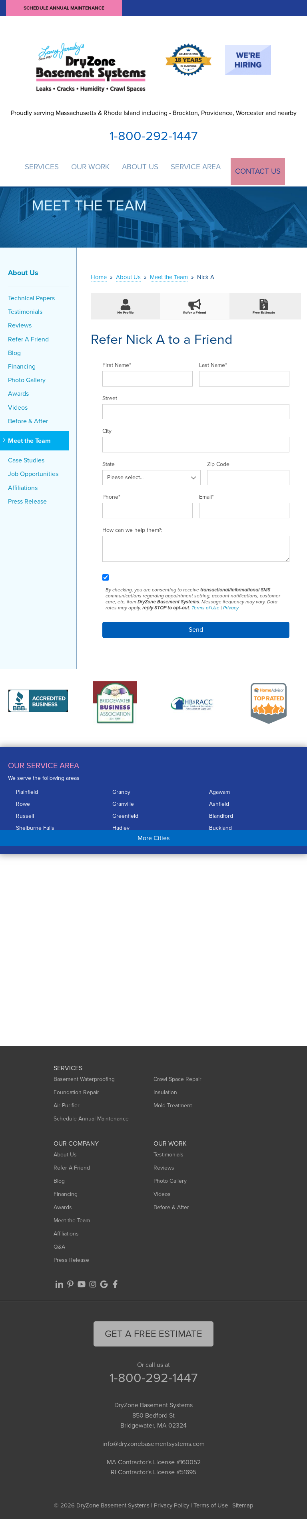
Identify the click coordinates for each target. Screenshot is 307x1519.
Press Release (27, 499)
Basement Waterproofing (84, 1077)
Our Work (90, 169)
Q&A (59, 1244)
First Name (116, 363)
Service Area (201, 169)
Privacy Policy (171, 1503)
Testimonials (25, 309)
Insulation (165, 1090)
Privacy (231, 605)
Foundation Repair (76, 1090)
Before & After (28, 418)
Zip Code (218, 462)
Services (39, 169)
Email (206, 495)
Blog (14, 350)
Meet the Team (29, 438)
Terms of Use (205, 605)
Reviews (20, 323)
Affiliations (23, 485)
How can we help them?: (132, 528)
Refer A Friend (28, 337)
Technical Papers (31, 295)
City (107, 429)
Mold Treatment (173, 1103)
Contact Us (263, 169)
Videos (18, 405)
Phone (111, 495)
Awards (18, 391)
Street (109, 396)
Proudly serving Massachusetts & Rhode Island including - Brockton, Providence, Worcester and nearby (154, 112)
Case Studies (26, 458)
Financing (22, 364)
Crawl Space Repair (177, 1077)
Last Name (213, 363)
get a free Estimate (153, 1331)
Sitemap (242, 1503)
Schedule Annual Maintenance (64, 8)
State (108, 462)
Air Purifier (67, 1103)
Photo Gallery (27, 378)
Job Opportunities (33, 472)
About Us (143, 169)
